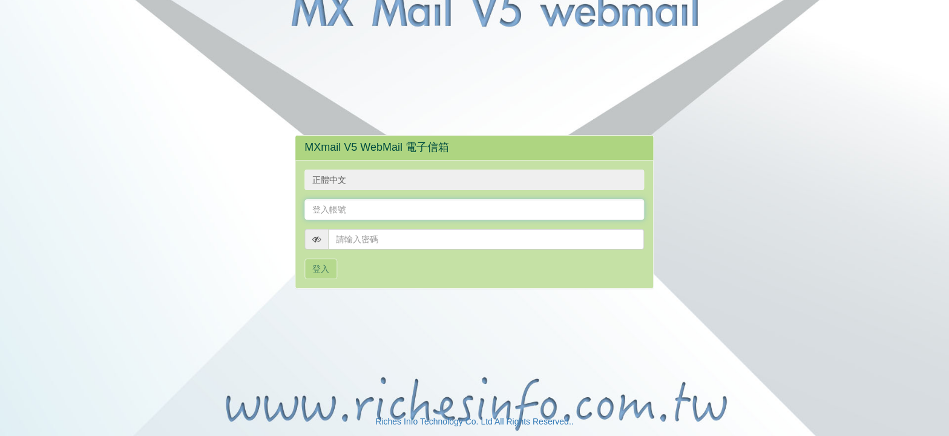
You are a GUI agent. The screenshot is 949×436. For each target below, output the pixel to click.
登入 (320, 269)
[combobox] (474, 180)
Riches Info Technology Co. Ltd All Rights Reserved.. (474, 421)
